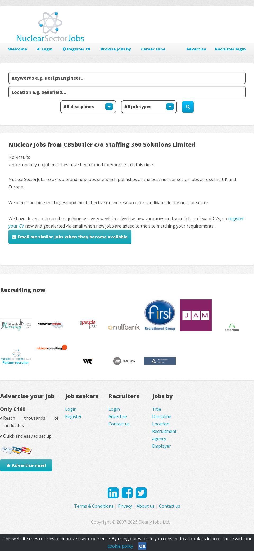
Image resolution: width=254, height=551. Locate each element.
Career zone (153, 49)
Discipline (161, 416)
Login (45, 49)
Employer (161, 446)
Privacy (125, 506)
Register (73, 416)
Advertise (196, 49)
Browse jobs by (116, 49)
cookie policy (120, 546)
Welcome (17, 49)
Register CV (76, 49)
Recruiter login (230, 49)
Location (160, 424)
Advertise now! (29, 465)
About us (146, 506)
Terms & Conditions (94, 506)
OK (142, 546)
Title (156, 409)
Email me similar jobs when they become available (73, 237)
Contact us (119, 424)
